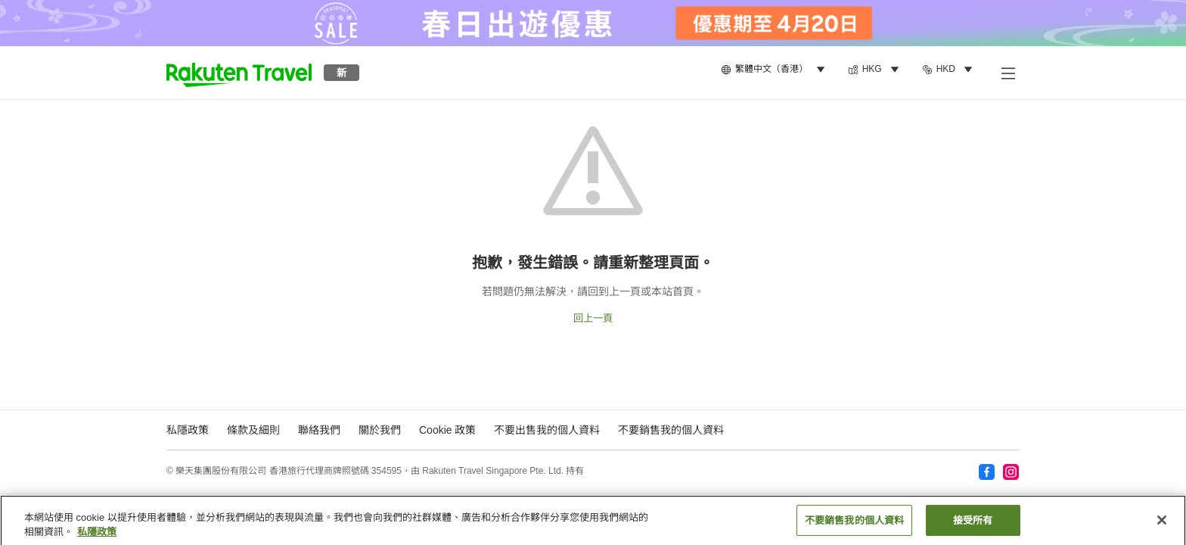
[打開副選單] (1007, 73)
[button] (239, 72)
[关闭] (1161, 525)
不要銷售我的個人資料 (671, 430)
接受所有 (973, 525)
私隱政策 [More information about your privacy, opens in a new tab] (96, 537)
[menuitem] (775, 70)
